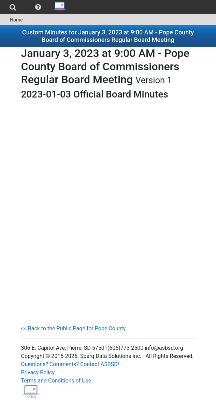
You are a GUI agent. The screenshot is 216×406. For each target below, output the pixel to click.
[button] (38, 7)
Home (13, 19)
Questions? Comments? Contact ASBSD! (70, 364)
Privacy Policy (38, 372)
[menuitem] (13, 7)
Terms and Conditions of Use (56, 380)
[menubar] (35, 7)
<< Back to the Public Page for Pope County (73, 328)
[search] (13, 7)
